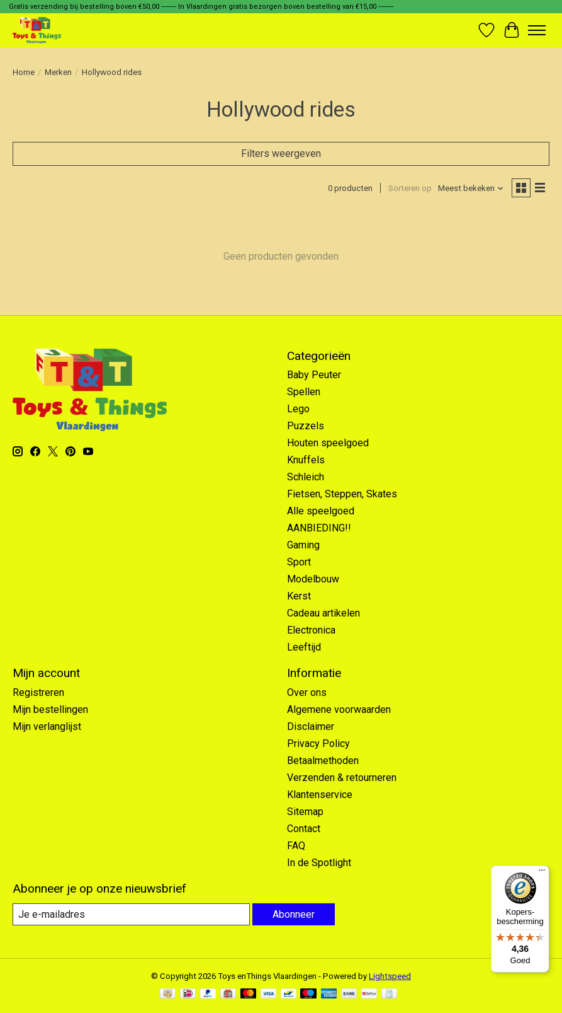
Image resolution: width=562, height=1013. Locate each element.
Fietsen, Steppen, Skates (342, 494)
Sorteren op (410, 188)
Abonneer (294, 914)
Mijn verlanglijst (47, 726)
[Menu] (541, 873)
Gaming (303, 545)
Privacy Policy (318, 744)
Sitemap (305, 812)
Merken (58, 72)
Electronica (311, 630)
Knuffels (306, 460)
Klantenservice (319, 795)
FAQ (296, 846)
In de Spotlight (319, 863)
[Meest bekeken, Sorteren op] (471, 188)
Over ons (307, 692)
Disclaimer (310, 726)
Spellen (303, 392)
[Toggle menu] (536, 30)
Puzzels (305, 426)
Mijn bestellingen (50, 709)
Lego (298, 409)
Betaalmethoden (323, 761)
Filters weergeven (281, 153)
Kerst (299, 596)
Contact (303, 829)
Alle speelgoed (320, 511)
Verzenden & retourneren (341, 778)
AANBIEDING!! (319, 528)
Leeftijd (304, 647)
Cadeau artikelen (323, 613)
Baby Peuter (314, 375)
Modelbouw (313, 579)
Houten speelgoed (328, 443)
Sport (299, 562)
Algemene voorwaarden (339, 709)
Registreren (38, 692)
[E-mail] (131, 914)
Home (24, 72)
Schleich (305, 477)
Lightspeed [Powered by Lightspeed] (390, 976)
